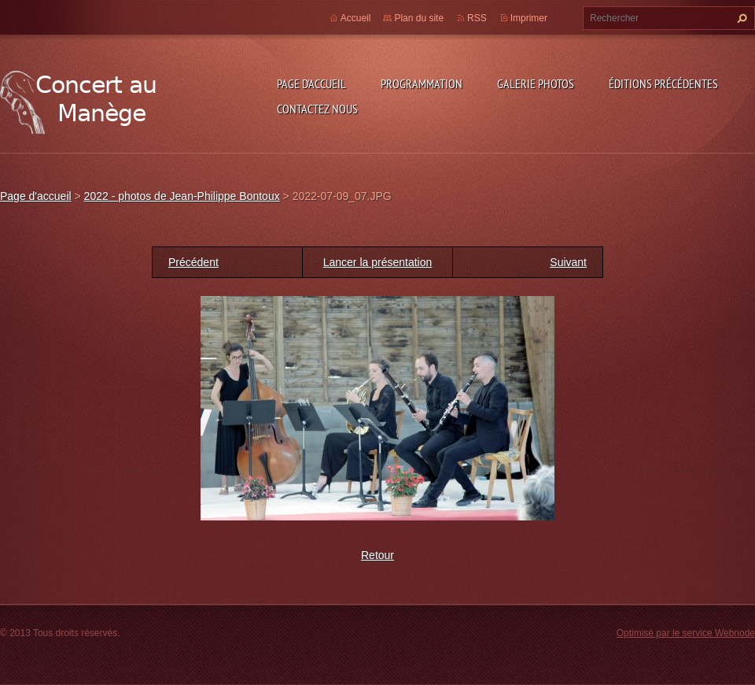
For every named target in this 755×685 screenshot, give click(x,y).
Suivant (568, 262)
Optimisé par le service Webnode (686, 633)
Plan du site (419, 18)
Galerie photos (535, 83)
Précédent (193, 262)
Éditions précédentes (663, 83)
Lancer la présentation (378, 262)
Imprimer (528, 18)
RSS (477, 18)
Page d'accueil (311, 83)
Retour (377, 555)
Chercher (740, 18)
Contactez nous (317, 109)
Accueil (356, 18)
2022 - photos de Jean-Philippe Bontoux (182, 196)
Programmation (421, 83)
